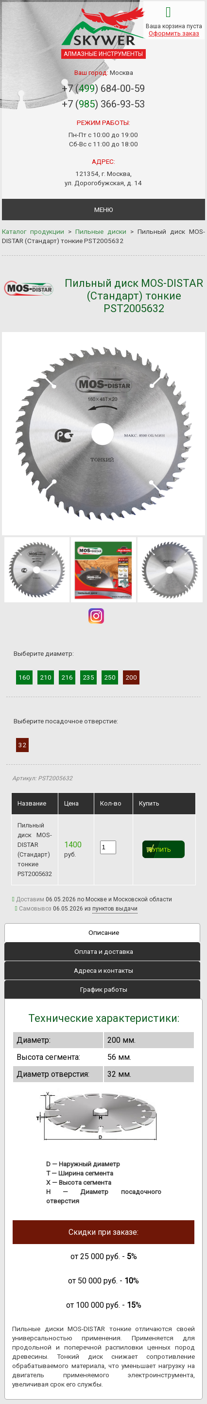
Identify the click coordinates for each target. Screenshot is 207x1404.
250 (110, 677)
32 (22, 745)
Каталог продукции (33, 231)
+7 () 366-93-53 (103, 104)
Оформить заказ (174, 33)
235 (88, 677)
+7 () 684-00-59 (103, 88)
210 (46, 677)
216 (67, 677)
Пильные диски (100, 231)
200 (131, 677)
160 (24, 677)
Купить (160, 850)
